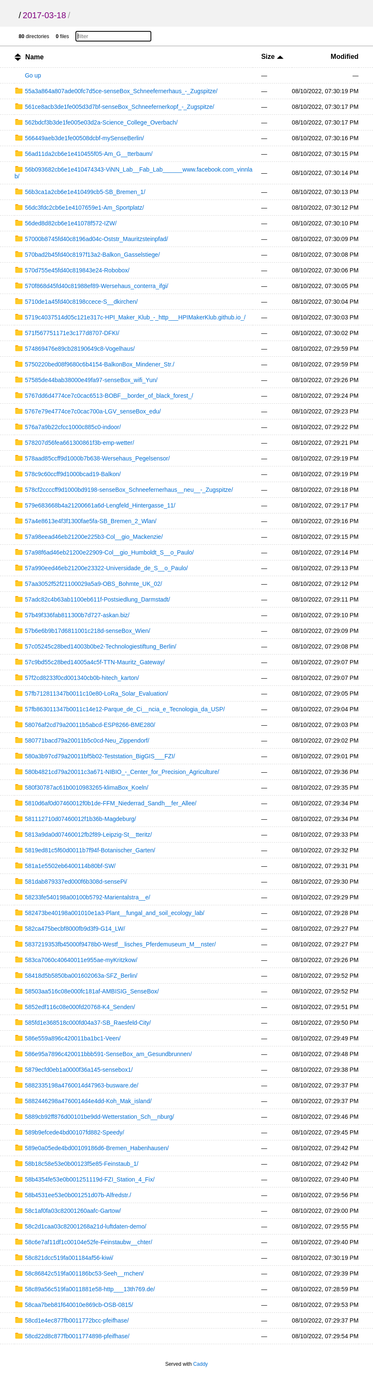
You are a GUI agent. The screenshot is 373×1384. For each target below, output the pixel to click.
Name (34, 57)
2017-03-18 (44, 15)
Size (272, 56)
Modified (345, 56)
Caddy (200, 1364)
